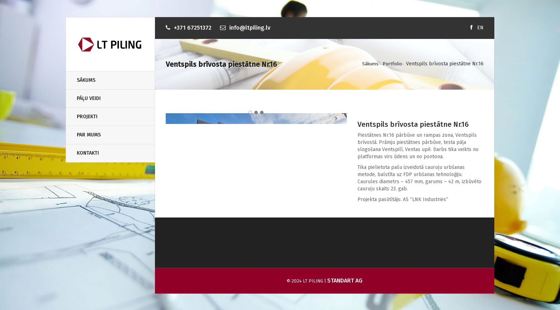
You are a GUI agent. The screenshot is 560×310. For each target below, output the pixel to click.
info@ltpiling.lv (249, 27)
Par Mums (89, 135)
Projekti (87, 117)
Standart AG (344, 282)
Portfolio (392, 63)
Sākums (86, 80)
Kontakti (88, 153)
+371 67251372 (192, 27)
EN (480, 28)
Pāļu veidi (89, 98)
